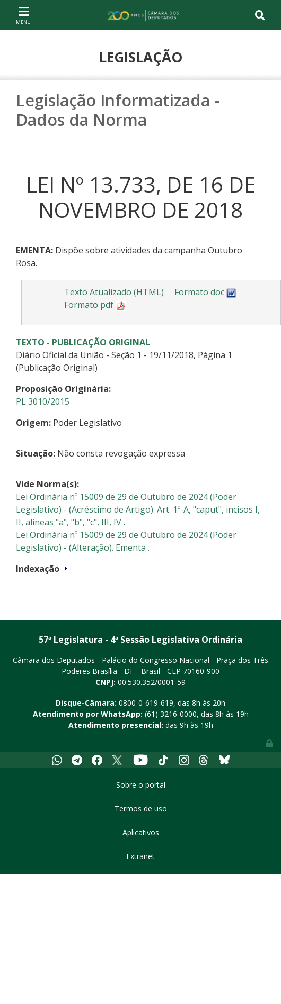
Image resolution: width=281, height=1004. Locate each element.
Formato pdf (95, 305)
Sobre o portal (140, 785)
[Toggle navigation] (23, 14)
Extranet (140, 856)
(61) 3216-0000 (171, 714)
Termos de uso (141, 809)
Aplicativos (140, 832)
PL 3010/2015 (42, 401)
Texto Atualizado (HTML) (114, 292)
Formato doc (205, 292)
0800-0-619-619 (146, 703)
